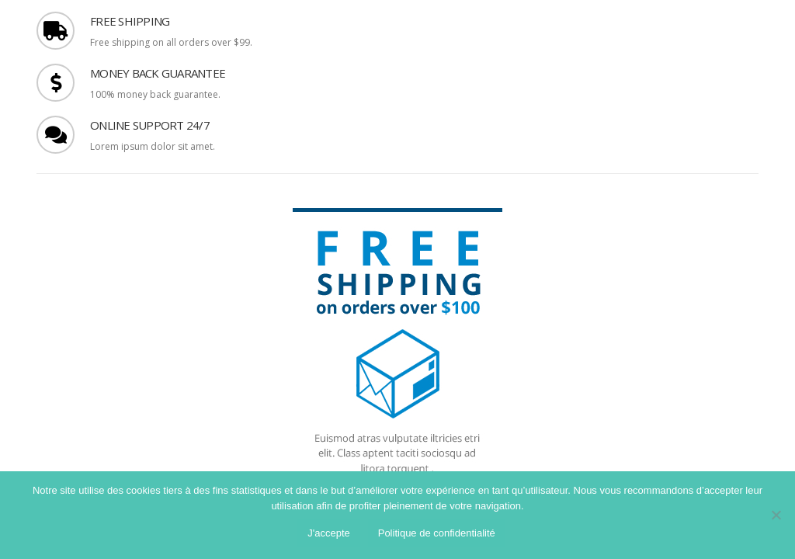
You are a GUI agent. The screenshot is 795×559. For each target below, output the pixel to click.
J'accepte (328, 533)
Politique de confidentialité (436, 533)
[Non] (775, 515)
